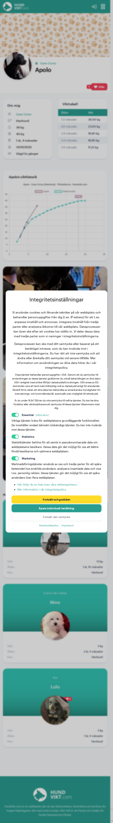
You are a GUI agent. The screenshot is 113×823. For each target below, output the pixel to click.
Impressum (67, 525)
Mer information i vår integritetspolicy (41, 489)
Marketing (28, 458)
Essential (35, 415)
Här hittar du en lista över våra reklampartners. (47, 484)
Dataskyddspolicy (49, 525)
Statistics (28, 436)
